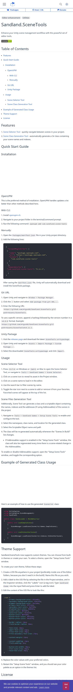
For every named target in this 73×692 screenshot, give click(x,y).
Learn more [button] (44, 687)
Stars (37, 9)
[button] (4, 4)
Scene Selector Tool (15, 100)
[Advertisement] (36, 175)
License (6, 118)
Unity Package (13, 89)
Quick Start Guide (11, 59)
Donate (61, 10)
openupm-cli (14, 215)
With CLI (13, 75)
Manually (13, 80)
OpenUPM (12, 70)
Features (7, 55)
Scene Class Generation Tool (19, 104)
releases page (17, 339)
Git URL (10, 85)
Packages (13, 10)
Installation (10, 65)
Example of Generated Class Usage (18, 109)
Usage (8, 94)
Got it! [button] (66, 685)
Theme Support (10, 113)
